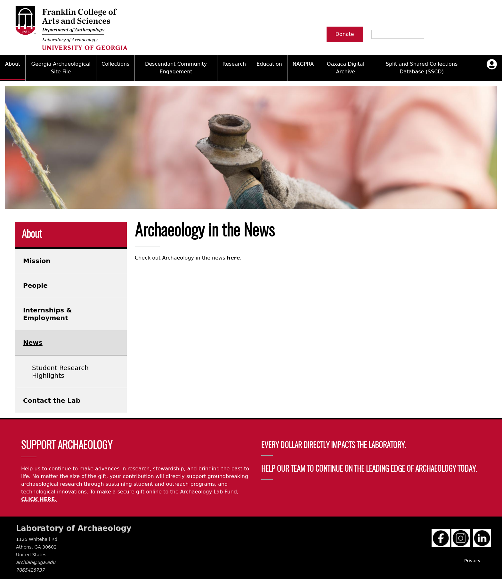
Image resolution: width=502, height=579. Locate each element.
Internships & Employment (47, 314)
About (12, 64)
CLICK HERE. (39, 499)
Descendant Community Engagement (176, 68)
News (33, 342)
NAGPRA (303, 64)
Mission (36, 261)
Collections (115, 64)
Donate (345, 34)
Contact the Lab (51, 400)
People (35, 285)
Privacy (472, 560)
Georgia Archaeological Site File (61, 68)
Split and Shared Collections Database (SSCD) (422, 68)
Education (269, 64)
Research (234, 64)
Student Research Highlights (60, 371)
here (233, 258)
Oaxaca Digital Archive (345, 68)
